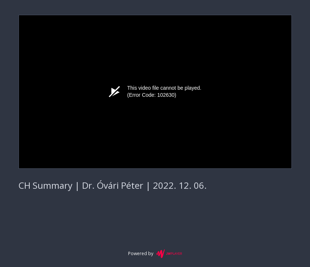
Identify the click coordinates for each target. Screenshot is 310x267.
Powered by (155, 253)
